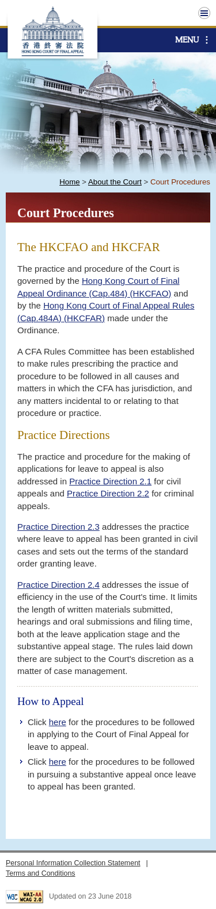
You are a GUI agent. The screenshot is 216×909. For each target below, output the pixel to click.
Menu (187, 40)
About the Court (115, 182)
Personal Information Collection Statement (73, 863)
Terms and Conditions (40, 873)
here (57, 722)
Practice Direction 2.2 (108, 493)
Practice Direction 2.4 (58, 585)
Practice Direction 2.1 (110, 481)
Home (69, 182)
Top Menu (204, 13)
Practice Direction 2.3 (58, 526)
